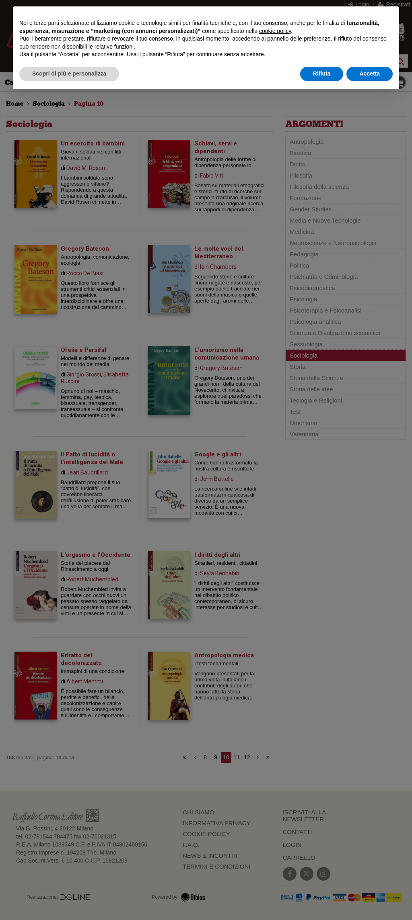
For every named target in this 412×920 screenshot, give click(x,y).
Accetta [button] (369, 73)
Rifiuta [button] (322, 73)
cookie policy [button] (275, 31)
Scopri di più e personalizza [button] (69, 73)
